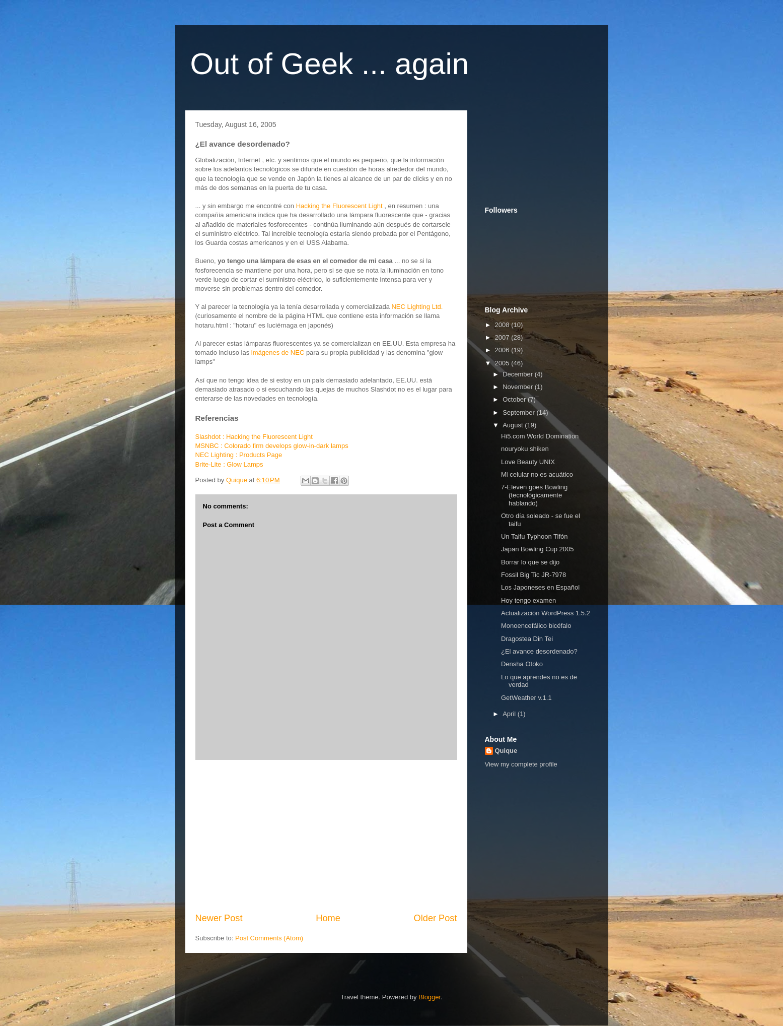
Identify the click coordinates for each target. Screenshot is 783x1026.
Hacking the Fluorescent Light (339, 206)
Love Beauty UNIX (528, 462)
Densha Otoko (522, 664)
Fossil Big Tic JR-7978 (533, 575)
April (510, 714)
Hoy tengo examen (528, 600)
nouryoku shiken (525, 449)
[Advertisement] (326, 836)
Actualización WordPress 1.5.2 (545, 613)
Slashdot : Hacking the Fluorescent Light (254, 436)
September (519, 412)
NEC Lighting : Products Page (238, 455)
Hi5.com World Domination (540, 436)
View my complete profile (521, 764)
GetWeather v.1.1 (526, 697)
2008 (503, 325)
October (515, 399)
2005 (503, 363)
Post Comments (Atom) (269, 938)
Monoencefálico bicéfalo (536, 625)
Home (328, 918)
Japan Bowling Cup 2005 (537, 549)
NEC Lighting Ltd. (417, 306)
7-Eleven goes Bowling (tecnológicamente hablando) (534, 494)
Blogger (429, 997)
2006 (503, 350)
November (519, 387)
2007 (503, 337)
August (514, 425)
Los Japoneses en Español (540, 587)
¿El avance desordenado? (539, 651)
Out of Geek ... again (329, 64)
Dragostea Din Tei (527, 639)
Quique (506, 750)
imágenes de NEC (278, 352)
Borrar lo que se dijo (530, 562)
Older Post (435, 918)
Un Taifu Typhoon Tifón (534, 536)
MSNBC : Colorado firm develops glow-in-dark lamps (271, 446)
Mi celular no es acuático (537, 474)
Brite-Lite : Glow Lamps (229, 464)
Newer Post (219, 918)
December (519, 374)
